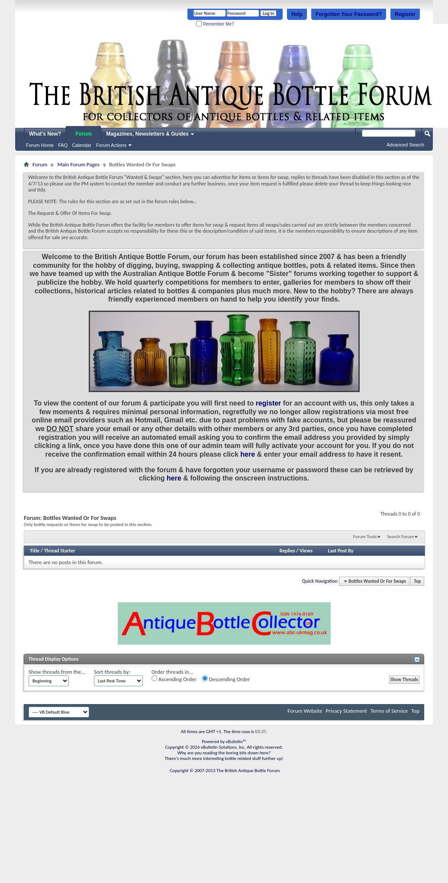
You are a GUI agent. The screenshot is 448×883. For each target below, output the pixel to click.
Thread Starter (59, 551)
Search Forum (400, 536)
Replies (287, 551)
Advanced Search (405, 144)
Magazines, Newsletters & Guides (147, 134)
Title (34, 551)
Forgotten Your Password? (349, 14)
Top (417, 581)
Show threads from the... (57, 672)
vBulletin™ (236, 741)
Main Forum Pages (78, 164)
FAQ (63, 145)
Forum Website (304, 711)
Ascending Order (174, 678)
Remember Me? (215, 24)
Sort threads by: (112, 672)
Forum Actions (111, 145)
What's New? (45, 134)
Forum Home (40, 145)
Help (297, 14)
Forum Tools (365, 536)
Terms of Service (389, 711)
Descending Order (226, 678)
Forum (84, 134)
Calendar (81, 145)
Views (306, 551)
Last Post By (340, 551)
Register (405, 14)
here (247, 454)
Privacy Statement (346, 711)
